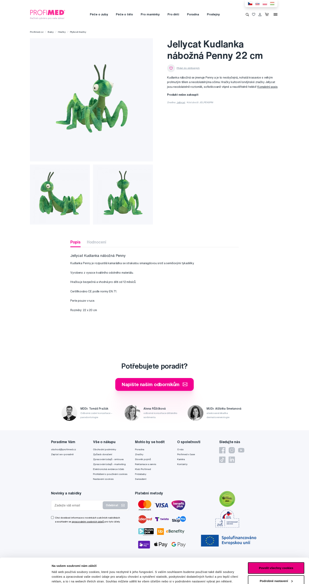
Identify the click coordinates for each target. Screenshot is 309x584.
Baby (50, 32)
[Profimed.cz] (47, 14)
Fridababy (140, 474)
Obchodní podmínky (104, 449)
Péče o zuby (99, 14)
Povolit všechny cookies (276, 542)
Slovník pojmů (143, 459)
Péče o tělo (124, 14)
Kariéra (181, 459)
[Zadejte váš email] (78, 505)
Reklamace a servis (145, 464)
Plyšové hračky (78, 32)
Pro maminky (150, 14)
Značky (139, 454)
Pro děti (173, 14)
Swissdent (140, 479)
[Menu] (275, 14)
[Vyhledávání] (247, 14)
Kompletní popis (267, 86)
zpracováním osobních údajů (88, 521)
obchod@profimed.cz (63, 449)
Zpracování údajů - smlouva (108, 459)
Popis (75, 242)
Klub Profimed (143, 469)
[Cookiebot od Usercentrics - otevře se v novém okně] (25, 576)
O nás (180, 449)
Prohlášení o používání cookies (110, 474)
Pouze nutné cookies (276, 568)
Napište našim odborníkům (155, 384)
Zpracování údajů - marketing (109, 464)
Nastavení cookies (103, 479)
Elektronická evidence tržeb (108, 469)
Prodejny (213, 14)
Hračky (62, 32)
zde (109, 565)
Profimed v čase (186, 454)
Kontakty (182, 464)
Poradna (193, 14)
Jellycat (181, 102)
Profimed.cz (36, 32)
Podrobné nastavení (66, 576)
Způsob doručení (102, 454)
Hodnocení (96, 242)
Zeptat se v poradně (62, 454)
